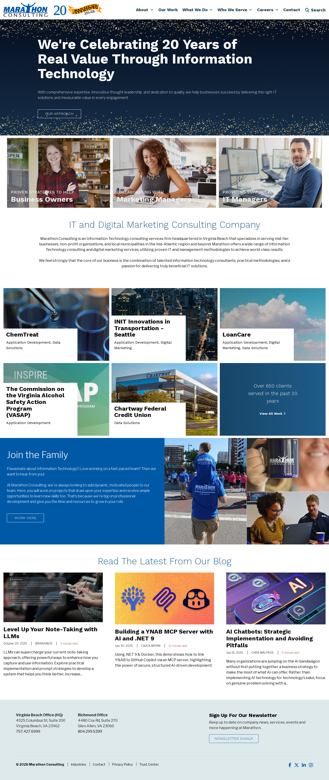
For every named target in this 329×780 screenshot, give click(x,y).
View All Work (271, 413)
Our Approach (59, 113)
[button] (145, 9)
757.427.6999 (28, 731)
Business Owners (42, 199)
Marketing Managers (154, 199)
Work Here (25, 518)
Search (315, 10)
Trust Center (149, 764)
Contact (99, 764)
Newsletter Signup (234, 738)
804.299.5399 (90, 731)
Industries (78, 764)
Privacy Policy (122, 764)
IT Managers (245, 199)
